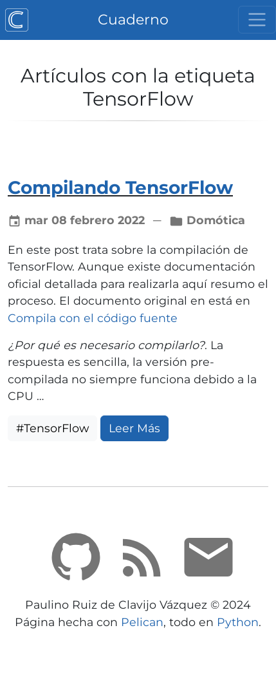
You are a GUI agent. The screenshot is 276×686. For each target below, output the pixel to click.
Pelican (142, 622)
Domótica (216, 220)
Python (238, 622)
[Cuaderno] (16, 20)
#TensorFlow (52, 428)
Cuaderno (133, 19)
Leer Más (134, 428)
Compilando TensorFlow (120, 187)
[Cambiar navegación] (257, 19)
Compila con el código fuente (93, 318)
